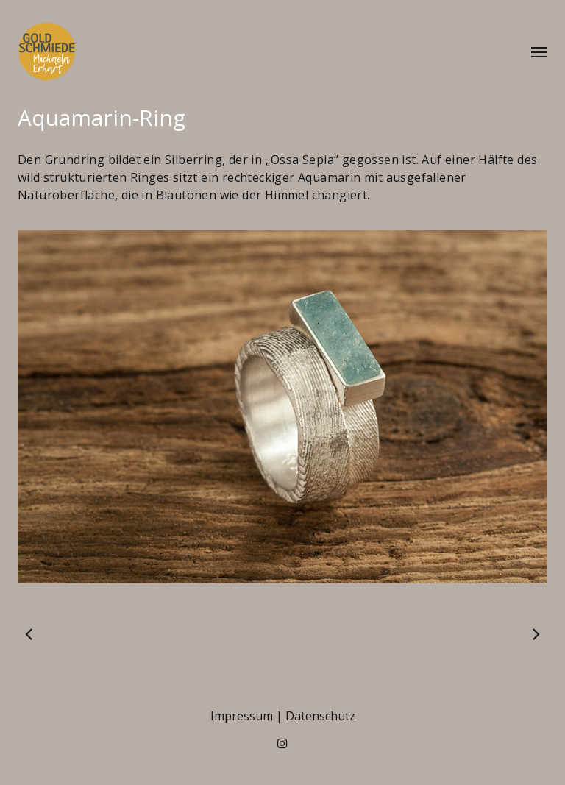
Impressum (241, 716)
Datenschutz (320, 716)
